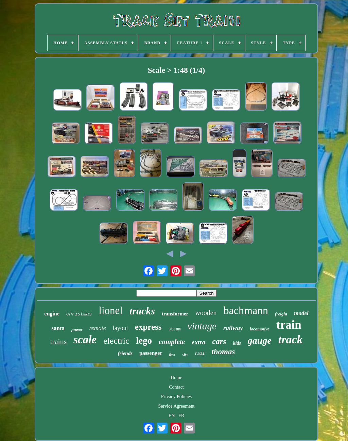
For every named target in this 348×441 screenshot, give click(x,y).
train (288, 324)
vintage (202, 326)
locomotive (259, 328)
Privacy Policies (176, 396)
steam (175, 329)
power (76, 330)
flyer (172, 354)
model (301, 313)
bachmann (246, 310)
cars (219, 341)
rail (200, 354)
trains (58, 341)
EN (172, 415)
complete (172, 342)
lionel (111, 310)
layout (120, 328)
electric (116, 341)
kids (237, 343)
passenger (150, 353)
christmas (79, 314)
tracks (142, 310)
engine (51, 313)
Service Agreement (176, 406)
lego (144, 341)
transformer (175, 313)
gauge (260, 340)
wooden (205, 312)
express (148, 326)
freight (281, 313)
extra (198, 342)
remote (97, 328)
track (290, 339)
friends (125, 353)
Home (176, 377)
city (185, 354)
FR (181, 415)
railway (233, 327)
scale (85, 339)
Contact (176, 387)
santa (58, 328)
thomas (223, 351)
